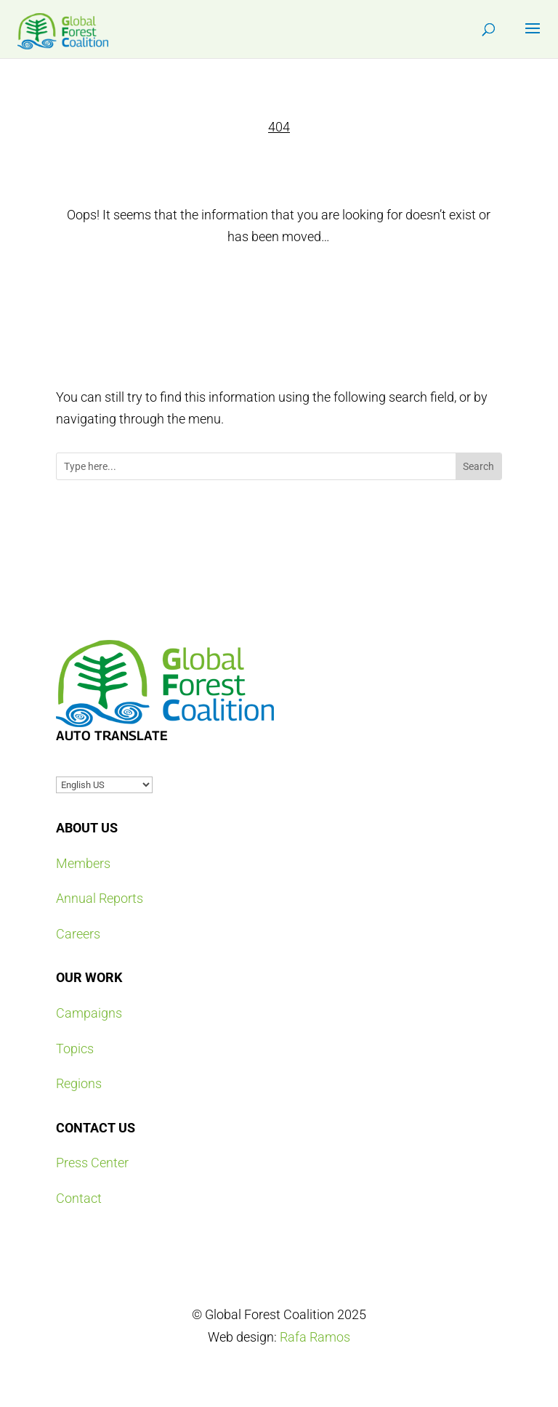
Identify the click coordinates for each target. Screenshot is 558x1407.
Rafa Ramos (315, 1337)
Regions (79, 1083)
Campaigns (89, 1013)
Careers (78, 933)
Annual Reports (99, 898)
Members (83, 863)
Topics (75, 1048)
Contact (79, 1198)
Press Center (92, 1162)
